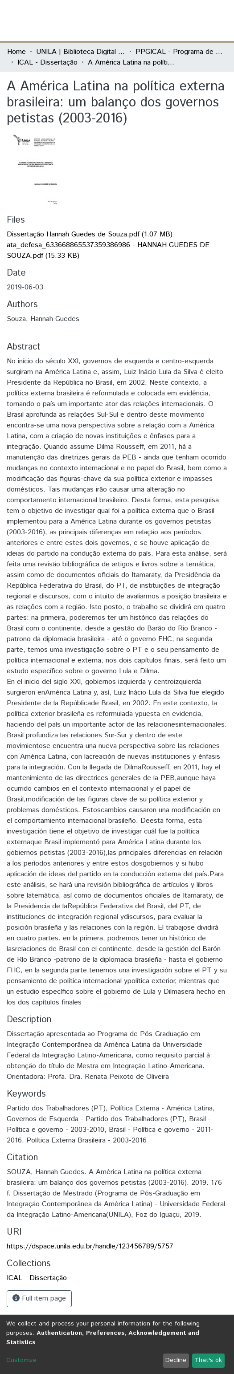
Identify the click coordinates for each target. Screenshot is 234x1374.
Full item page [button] (39, 1298)
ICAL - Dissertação (47, 62)
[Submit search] (162, 20)
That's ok (208, 1360)
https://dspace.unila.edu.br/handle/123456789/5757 (90, 1246)
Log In (193, 20)
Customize (21, 1360)
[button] (175, 20)
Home (16, 52)
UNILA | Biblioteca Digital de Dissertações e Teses (80, 52)
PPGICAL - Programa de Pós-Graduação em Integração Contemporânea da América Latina (180, 52)
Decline (175, 1360)
